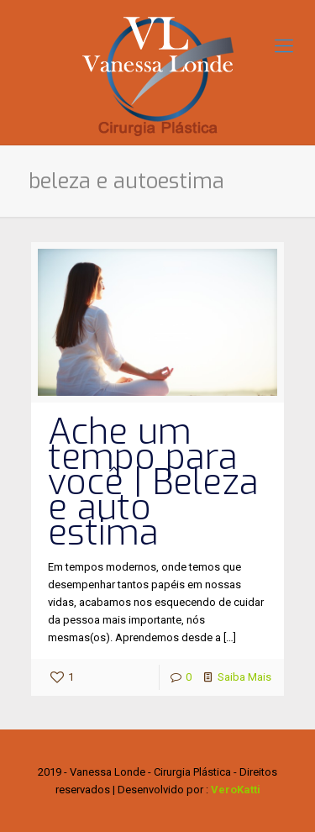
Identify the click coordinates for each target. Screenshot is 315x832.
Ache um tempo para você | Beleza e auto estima (153, 482)
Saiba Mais (244, 677)
